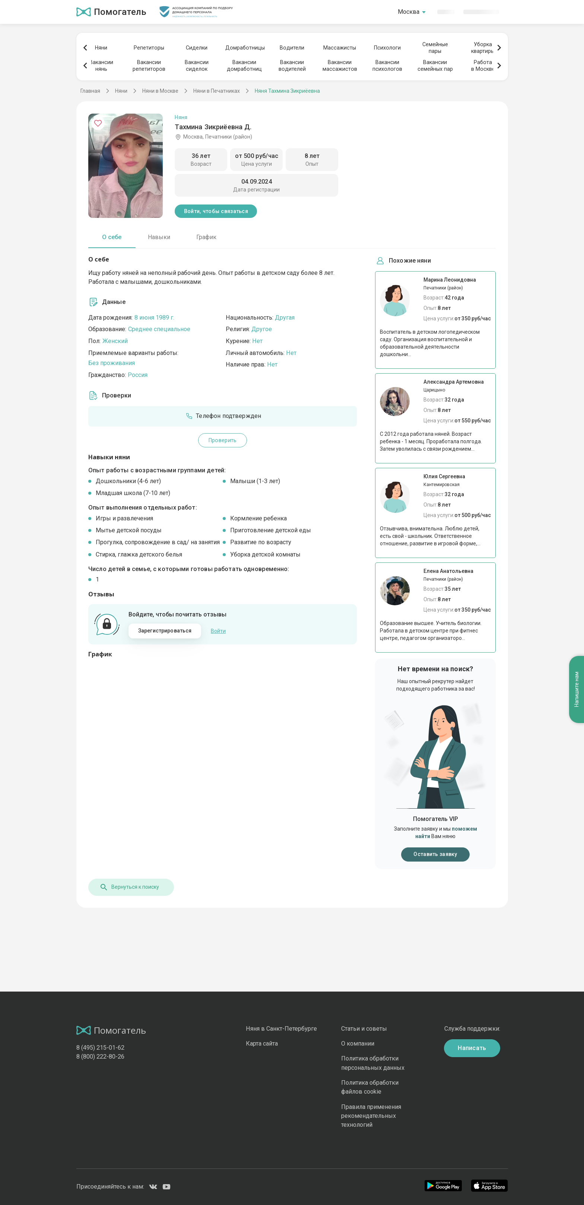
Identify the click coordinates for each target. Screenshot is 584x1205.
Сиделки (196, 48)
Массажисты (339, 48)
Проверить (223, 440)
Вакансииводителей (292, 65)
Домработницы (244, 48)
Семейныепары (435, 47)
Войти (218, 631)
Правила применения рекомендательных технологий (371, 1116)
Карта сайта (262, 1043)
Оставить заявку (435, 854)
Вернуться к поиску (129, 887)
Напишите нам (577, 689)
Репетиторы (149, 48)
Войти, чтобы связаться (216, 211)
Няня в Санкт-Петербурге (281, 1028)
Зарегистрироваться (165, 631)
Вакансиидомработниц (244, 65)
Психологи (387, 48)
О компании (357, 1043)
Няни (101, 48)
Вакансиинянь (101, 65)
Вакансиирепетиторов (149, 65)
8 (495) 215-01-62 (100, 1047)
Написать (472, 1048)
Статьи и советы (364, 1028)
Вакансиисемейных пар (435, 65)
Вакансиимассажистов (340, 65)
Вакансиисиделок (197, 65)
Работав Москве (483, 65)
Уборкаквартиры (483, 47)
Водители (292, 48)
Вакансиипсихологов (387, 65)
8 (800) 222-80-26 (100, 1056)
